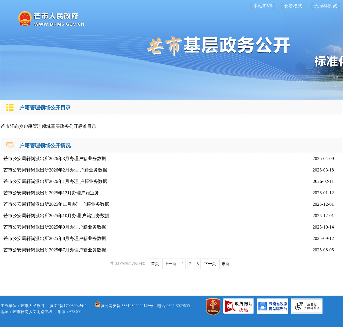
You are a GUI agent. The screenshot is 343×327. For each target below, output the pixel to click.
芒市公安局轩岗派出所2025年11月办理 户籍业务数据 (56, 204)
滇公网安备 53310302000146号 (124, 306)
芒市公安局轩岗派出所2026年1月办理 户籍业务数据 (55, 181)
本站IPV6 (262, 5)
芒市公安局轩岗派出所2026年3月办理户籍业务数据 (54, 158)
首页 (155, 264)
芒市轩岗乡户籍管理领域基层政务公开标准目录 (48, 126)
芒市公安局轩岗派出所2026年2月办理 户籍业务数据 (55, 169)
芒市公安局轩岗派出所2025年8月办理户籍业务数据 (54, 238)
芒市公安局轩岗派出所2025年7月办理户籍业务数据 (54, 249)
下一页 (210, 264)
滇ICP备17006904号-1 (68, 306)
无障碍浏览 (325, 5)
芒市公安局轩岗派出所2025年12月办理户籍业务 (51, 192)
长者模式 (293, 5)
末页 (225, 264)
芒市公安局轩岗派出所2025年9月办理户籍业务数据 (54, 227)
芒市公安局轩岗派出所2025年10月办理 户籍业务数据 (56, 215)
